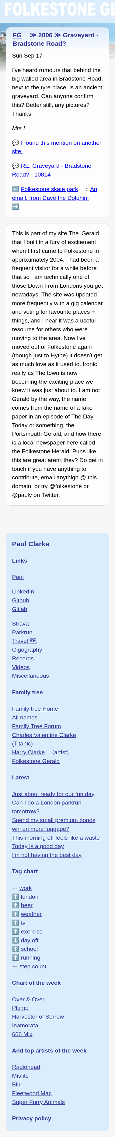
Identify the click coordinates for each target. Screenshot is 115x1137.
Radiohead (26, 1067)
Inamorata (25, 1025)
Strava (20, 623)
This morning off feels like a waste (56, 838)
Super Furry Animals (38, 1102)
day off (29, 940)
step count (33, 966)
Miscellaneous (30, 676)
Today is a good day (38, 846)
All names (24, 717)
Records (22, 658)
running (30, 957)
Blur (17, 1084)
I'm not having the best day (47, 855)
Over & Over (28, 999)
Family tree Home (35, 709)
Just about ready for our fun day (53, 794)
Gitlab (19, 609)
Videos (21, 667)
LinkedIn (23, 591)
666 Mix (22, 1034)
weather (31, 914)
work (25, 888)
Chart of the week (36, 983)
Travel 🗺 (24, 641)
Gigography (27, 649)
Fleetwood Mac (31, 1093)
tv (23, 923)
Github (20, 600)
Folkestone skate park (49, 189)
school (29, 949)
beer (27, 905)
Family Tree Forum (36, 726)
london (30, 897)
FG (16, 34)
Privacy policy (31, 1118)
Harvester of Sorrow (38, 1016)
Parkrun (22, 632)
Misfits (20, 1076)
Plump (20, 1008)
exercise (32, 931)
